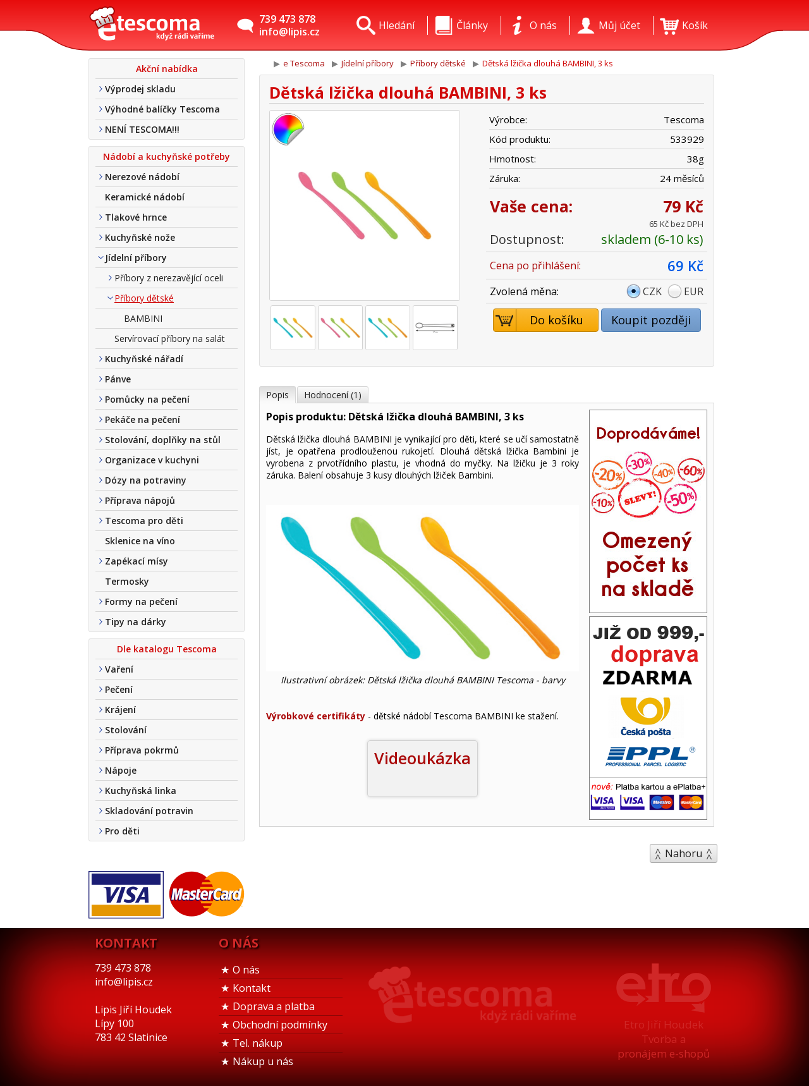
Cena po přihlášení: (535, 265)
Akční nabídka (167, 69)
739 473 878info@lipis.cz (289, 25)
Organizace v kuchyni (152, 460)
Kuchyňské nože (140, 237)
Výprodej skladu (140, 89)
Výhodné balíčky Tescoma (162, 109)
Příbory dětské (144, 298)
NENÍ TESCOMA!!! (142, 129)
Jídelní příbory (136, 258)
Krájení (120, 710)
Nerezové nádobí (142, 177)
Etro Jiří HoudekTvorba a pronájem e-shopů (663, 1039)
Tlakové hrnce (136, 217)
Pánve (118, 379)
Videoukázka (422, 758)
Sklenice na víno (140, 541)
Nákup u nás (263, 1061)
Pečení (119, 689)
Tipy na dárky (135, 622)
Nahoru (683, 853)
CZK (652, 291)
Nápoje (121, 770)
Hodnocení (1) (333, 395)
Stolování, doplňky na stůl (163, 440)
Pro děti (122, 831)
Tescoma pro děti (144, 521)
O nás (246, 970)
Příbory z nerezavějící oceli (168, 278)
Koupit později (651, 319)
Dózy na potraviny (145, 480)
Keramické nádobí (145, 197)
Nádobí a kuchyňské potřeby (166, 156)
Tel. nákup (258, 1043)
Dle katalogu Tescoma (167, 649)
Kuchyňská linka (140, 790)
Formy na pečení (141, 601)
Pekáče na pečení (142, 419)
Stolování (126, 730)
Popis (277, 395)
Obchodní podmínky (280, 1025)
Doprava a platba (274, 1006)
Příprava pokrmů (142, 750)
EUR (693, 291)
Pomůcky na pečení (147, 399)
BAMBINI (143, 318)
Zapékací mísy (136, 561)
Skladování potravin (149, 811)
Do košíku (539, 320)
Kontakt (252, 988)
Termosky (127, 581)
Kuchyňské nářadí (144, 359)
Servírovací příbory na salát (169, 339)
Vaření (119, 669)
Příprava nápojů (140, 500)
